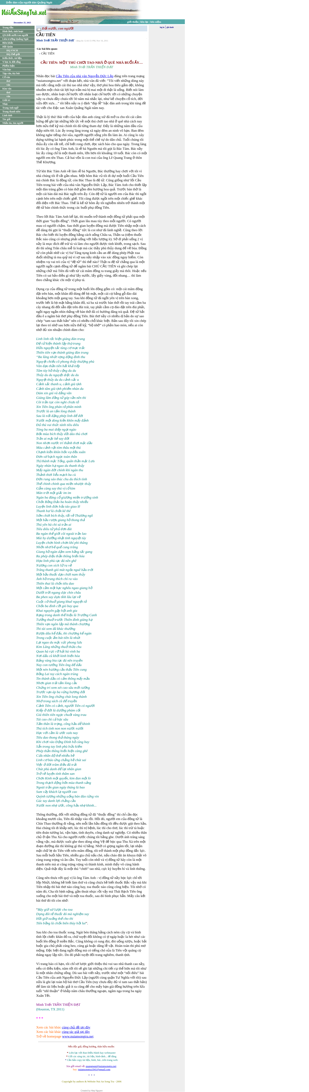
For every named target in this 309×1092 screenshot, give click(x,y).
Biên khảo (7, 42)
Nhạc (5, 104)
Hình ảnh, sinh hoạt (12, 31)
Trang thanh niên (11, 111)
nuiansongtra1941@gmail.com (94, 1069)
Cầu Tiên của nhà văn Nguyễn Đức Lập (84, 76)
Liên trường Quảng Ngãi (15, 39)
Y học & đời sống (11, 62)
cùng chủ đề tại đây (76, 1027)
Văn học (6, 69)
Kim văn (6, 88)
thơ (8, 81)
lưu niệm (155, 21)
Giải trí (6, 100)
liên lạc (144, 21)
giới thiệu (132, 21)
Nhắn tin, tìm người (12, 123)
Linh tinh (7, 115)
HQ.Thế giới (13, 54)
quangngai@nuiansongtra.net (101, 1066)
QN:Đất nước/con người (15, 35)
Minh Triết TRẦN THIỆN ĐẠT (55, 40)
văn (8, 84)
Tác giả (6, 119)
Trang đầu (7, 27)
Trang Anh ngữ (10, 107)
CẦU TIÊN (47, 53)
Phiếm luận (8, 65)
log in (162, 27)
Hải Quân (7, 46)
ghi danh (170, 27)
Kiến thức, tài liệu (12, 58)
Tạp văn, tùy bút (11, 73)
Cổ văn (6, 77)
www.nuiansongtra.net (78, 1036)
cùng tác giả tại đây (76, 1032)
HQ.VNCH (12, 50)
